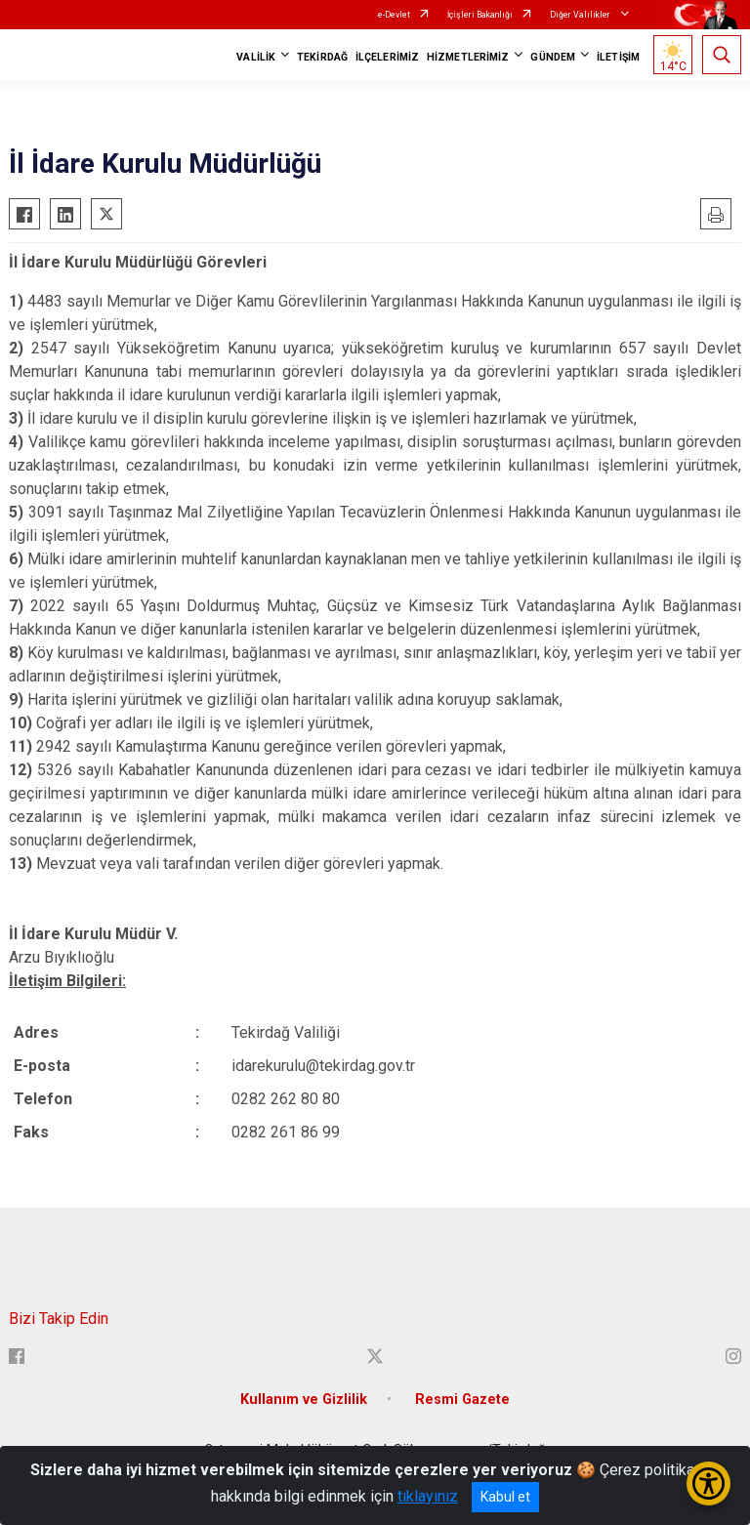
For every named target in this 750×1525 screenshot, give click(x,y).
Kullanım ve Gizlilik (303, 1399)
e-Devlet (394, 15)
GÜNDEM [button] (552, 57)
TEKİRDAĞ (322, 57)
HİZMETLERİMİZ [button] (468, 57)
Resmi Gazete (462, 1399)
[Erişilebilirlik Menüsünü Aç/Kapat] (708, 1483)
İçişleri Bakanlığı (480, 15)
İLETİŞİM (618, 57)
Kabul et (505, 1496)
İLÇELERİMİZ (387, 57)
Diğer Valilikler (581, 15)
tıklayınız (427, 1496)
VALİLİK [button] (255, 57)
